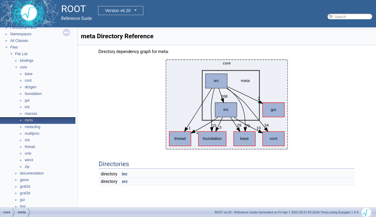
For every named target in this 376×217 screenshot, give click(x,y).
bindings (26, 60)
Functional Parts (23, 27)
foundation (33, 94)
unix (28, 153)
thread (30, 147)
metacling (32, 127)
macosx (31, 114)
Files (14, 47)
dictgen (31, 87)
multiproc (32, 133)
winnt (29, 160)
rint (27, 140)
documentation (32, 173)
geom (24, 180)
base (29, 74)
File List (21, 54)
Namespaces (20, 34)
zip (27, 167)
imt (27, 107)
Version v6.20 (118, 10)
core (23, 67)
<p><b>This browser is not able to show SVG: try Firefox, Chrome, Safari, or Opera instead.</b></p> (226, 104)
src (125, 181)
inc (125, 173)
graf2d (25, 186)
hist (23, 206)
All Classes (19, 41)
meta (29, 120)
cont (28, 80)
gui (27, 100)
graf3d (25, 193)
